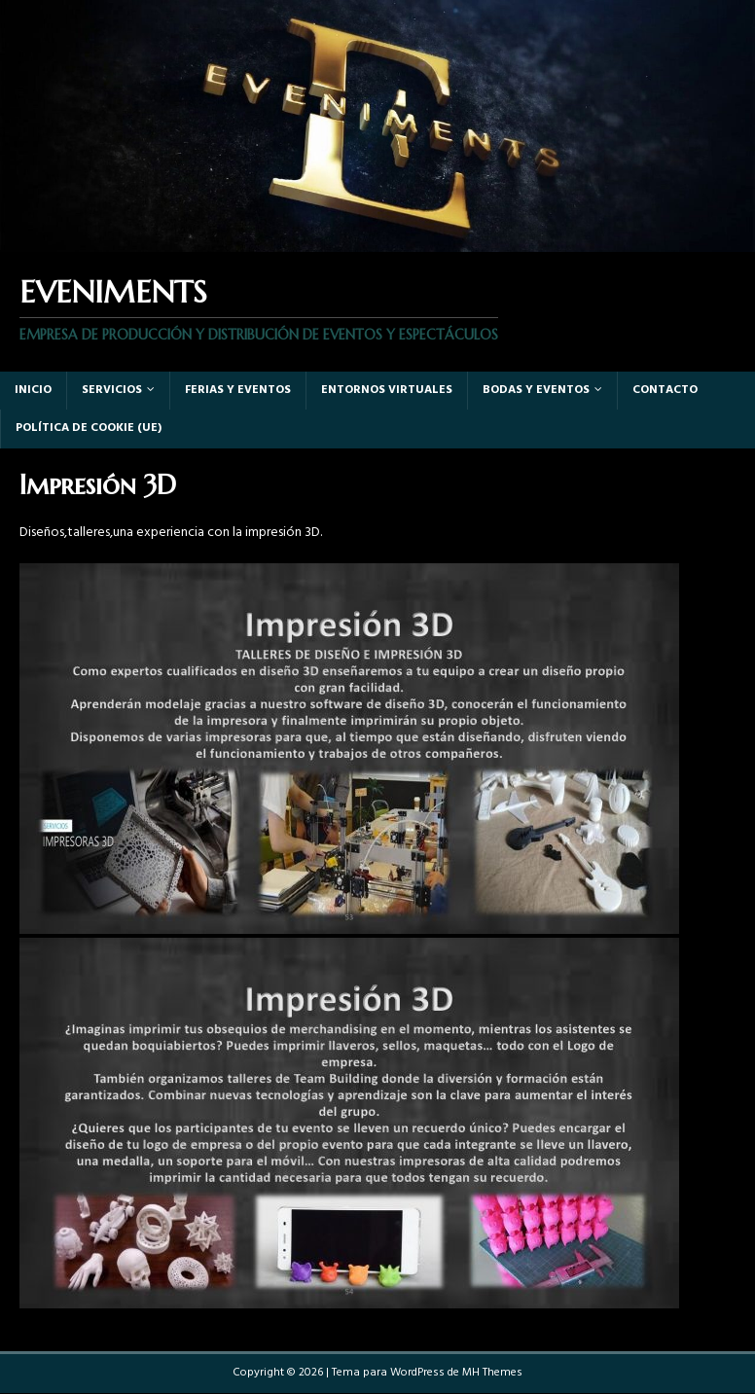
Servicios (112, 390)
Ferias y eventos (238, 390)
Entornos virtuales (386, 390)
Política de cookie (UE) (89, 428)
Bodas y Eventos (536, 390)
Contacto (665, 390)
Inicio (33, 390)
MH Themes (492, 1372)
